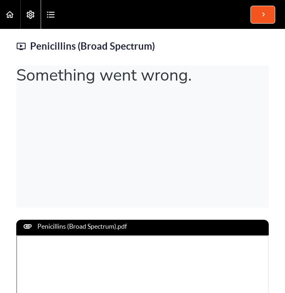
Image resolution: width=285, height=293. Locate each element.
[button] (10, 14)
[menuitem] (30, 14)
